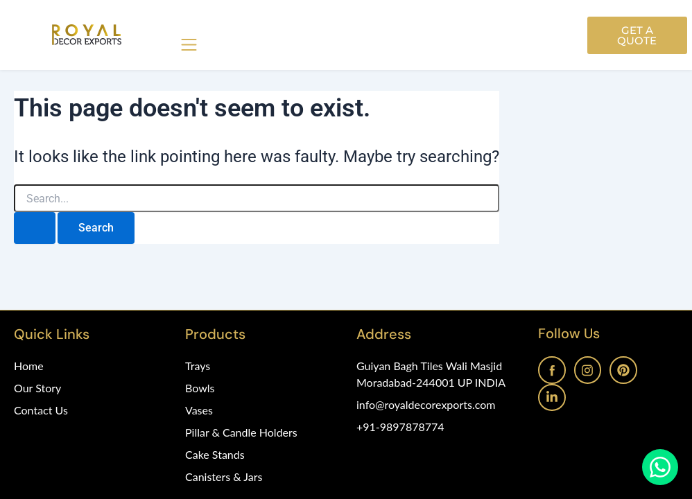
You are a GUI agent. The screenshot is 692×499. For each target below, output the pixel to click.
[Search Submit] (34, 228)
